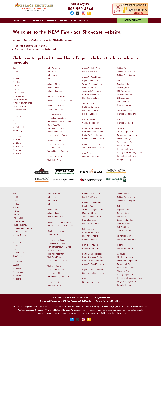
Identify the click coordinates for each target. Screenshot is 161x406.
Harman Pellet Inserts (90, 119)
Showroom (17, 75)
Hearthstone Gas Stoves (56, 144)
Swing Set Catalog (124, 159)
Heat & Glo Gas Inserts (90, 107)
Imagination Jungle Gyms (126, 156)
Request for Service (20, 106)
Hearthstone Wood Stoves (57, 135)
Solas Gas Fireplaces (55, 91)
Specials (16, 89)
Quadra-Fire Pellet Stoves (91, 68)
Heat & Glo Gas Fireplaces (92, 128)
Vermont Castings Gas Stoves (58, 151)
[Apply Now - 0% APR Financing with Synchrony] (130, 14)
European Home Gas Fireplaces (59, 96)
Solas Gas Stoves (53, 84)
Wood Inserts (17, 143)
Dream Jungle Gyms (124, 139)
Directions (16, 78)
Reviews (16, 85)
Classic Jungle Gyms (125, 132)
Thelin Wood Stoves (54, 132)
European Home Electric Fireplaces (60, 100)
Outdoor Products (123, 68)
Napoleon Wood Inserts (91, 81)
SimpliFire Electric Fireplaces (93, 148)
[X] (77, 14)
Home (15, 68)
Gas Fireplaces (18, 146)
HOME (16, 20)
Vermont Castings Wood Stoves (59, 121)
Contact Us (17, 117)
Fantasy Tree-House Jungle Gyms (129, 152)
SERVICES (50, 20)
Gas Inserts (17, 153)
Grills (119, 81)
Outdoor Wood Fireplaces (126, 75)
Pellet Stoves (52, 71)
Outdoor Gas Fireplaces (126, 71)
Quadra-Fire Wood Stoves (56, 118)
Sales (15, 123)
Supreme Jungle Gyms (125, 142)
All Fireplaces (18, 136)
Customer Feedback (20, 110)
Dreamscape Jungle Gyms (127, 135)
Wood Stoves (17, 139)
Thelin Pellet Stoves (54, 160)
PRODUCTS (37, 20)
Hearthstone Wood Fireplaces (93, 132)
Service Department (20, 99)
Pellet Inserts (52, 75)
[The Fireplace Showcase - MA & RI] (34, 10)
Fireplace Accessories (90, 157)
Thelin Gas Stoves (54, 141)
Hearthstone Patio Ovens (126, 114)
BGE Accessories (123, 91)
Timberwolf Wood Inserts (91, 91)
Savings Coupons (19, 92)
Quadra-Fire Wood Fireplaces (93, 139)
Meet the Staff (18, 82)
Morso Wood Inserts (89, 87)
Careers (15, 120)
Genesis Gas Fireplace (55, 109)
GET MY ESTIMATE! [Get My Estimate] (132, 20)
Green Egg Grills (123, 87)
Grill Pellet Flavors (124, 101)
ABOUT (24, 20)
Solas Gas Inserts (54, 87)
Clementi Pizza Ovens (125, 110)
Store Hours (17, 113)
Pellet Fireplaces (53, 68)
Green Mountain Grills (125, 94)
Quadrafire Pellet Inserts (91, 123)
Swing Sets (121, 128)
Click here (21, 58)
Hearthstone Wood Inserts (92, 94)
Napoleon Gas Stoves (55, 148)
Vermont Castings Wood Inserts (94, 84)
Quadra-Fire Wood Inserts (91, 77)
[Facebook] (72, 14)
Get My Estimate (19, 127)
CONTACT (82, 20)
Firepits (120, 119)
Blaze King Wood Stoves (56, 128)
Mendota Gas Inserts (90, 110)
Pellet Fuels (51, 78)
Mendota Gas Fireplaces (56, 105)
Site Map (84, 301)
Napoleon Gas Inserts (90, 114)
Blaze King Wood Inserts (91, 98)
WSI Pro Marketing (71, 301)
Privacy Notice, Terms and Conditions (105, 301)
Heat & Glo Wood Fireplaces (92, 135)
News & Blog (17, 130)
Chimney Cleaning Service (22, 103)
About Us (16, 71)
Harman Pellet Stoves (55, 157)
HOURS (73, 20)
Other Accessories (124, 105)
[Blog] (89, 14)
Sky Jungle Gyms (123, 145)
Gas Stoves (17, 150)
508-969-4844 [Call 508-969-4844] (80, 8)
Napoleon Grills (123, 84)
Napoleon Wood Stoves (56, 114)
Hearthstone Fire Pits (125, 123)
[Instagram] (83, 14)
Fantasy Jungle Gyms (125, 149)
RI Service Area (18, 96)
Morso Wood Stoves (54, 125)
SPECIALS (63, 20)
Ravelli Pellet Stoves (89, 71)
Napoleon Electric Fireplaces (92, 144)
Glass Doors (86, 153)
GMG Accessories (123, 98)
